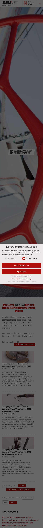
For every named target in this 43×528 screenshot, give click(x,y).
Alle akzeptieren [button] (21, 265)
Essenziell (10, 258)
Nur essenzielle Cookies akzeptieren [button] (21, 276)
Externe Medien (29, 258)
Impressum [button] (33, 281)
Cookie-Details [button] (11, 281)
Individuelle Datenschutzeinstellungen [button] (21, 279)
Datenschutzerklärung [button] (22, 281)
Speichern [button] (21, 271)
